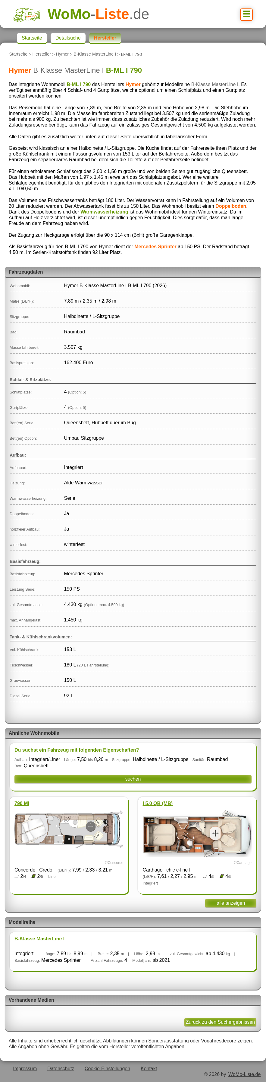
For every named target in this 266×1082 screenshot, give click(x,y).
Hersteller (42, 54)
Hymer (62, 54)
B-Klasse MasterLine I (95, 54)
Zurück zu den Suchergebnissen (220, 1022)
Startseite (18, 54)
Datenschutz (60, 1068)
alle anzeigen (231, 903)
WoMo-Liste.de (244, 1074)
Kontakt (149, 1068)
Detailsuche (68, 37)
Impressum (25, 1068)
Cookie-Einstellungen (107, 1068)
